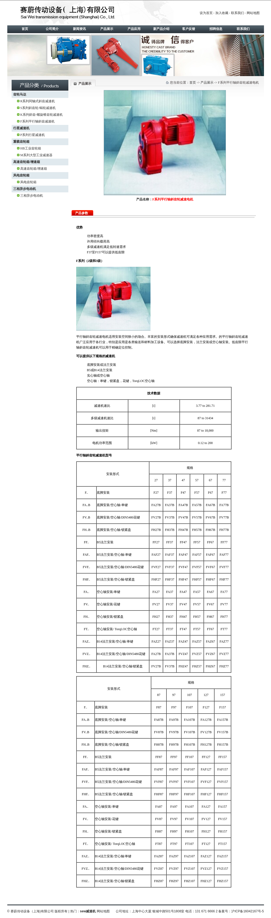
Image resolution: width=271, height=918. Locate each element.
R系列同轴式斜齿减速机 (37, 101)
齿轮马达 (19, 94)
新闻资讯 (79, 29)
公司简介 (52, 29)
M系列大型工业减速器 (36, 155)
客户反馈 (188, 29)
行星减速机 (21, 128)
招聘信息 (215, 29)
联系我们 (237, 13)
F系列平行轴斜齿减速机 (37, 121)
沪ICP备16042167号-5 (247, 911)
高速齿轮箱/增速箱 (26, 162)
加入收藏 (221, 13)
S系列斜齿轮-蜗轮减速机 (38, 108)
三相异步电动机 (24, 189)
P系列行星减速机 (32, 135)
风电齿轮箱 (21, 175)
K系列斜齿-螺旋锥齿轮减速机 (41, 115)
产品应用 (134, 29)
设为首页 (206, 13)
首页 (25, 29)
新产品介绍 (161, 29)
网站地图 (253, 13)
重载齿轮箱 (21, 142)
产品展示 (106, 29)
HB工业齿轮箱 (30, 148)
